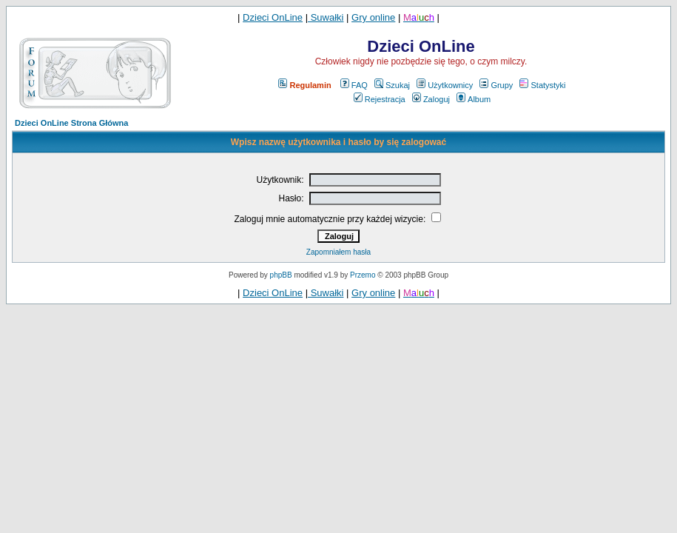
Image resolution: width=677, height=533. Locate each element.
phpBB (281, 275)
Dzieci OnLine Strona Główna (71, 122)
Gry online (373, 17)
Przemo (362, 275)
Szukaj (392, 85)
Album (474, 99)
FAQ (354, 85)
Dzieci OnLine (273, 17)
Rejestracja (379, 99)
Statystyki (542, 85)
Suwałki (325, 17)
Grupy (496, 85)
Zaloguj (431, 99)
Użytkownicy (445, 85)
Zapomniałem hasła (338, 252)
